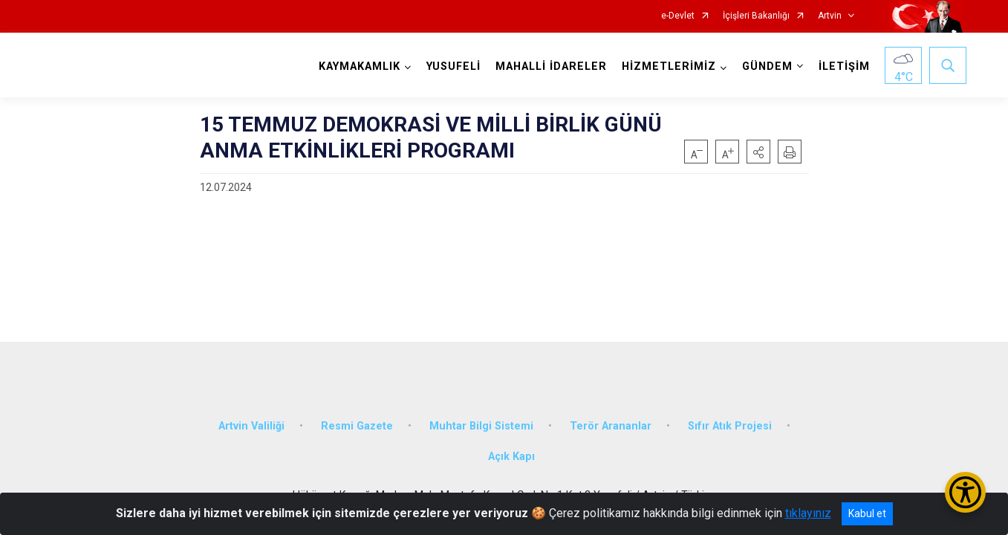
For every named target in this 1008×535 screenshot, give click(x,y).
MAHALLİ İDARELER (551, 66)
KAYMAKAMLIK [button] (359, 66)
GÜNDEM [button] (767, 66)
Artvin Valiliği (251, 425)
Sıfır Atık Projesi (730, 425)
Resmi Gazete (357, 425)
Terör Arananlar (610, 425)
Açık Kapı (511, 456)
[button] (758, 151)
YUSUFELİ (453, 66)
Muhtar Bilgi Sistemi (481, 425)
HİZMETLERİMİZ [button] (669, 66)
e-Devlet (678, 16)
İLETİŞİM (844, 66)
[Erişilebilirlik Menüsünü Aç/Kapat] (965, 492)
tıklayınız (808, 513)
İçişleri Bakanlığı (756, 16)
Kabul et (867, 513)
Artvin (830, 16)
